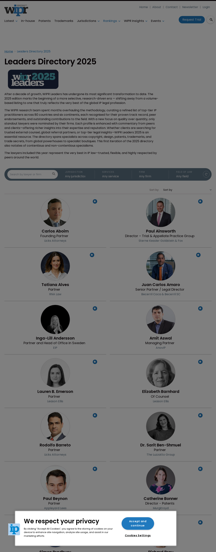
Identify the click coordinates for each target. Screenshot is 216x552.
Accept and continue (138, 523)
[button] (14, 529)
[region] (96, 528)
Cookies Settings (138, 535)
